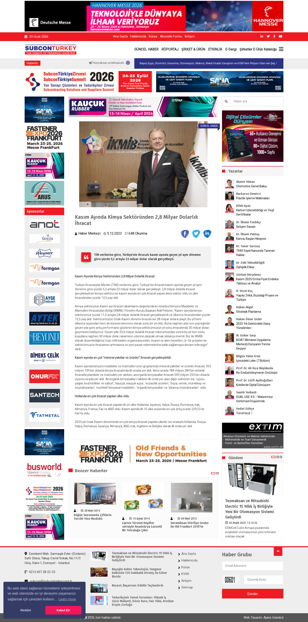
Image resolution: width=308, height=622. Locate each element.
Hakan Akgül (244, 307)
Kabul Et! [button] (63, 610)
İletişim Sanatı (251, 226)
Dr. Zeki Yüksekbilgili (250, 263)
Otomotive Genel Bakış (251, 186)
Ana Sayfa (120, 36)
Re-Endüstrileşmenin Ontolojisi (256, 372)
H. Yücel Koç (244, 291)
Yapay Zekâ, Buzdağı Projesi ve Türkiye (257, 297)
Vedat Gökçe (245, 409)
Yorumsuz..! (244, 413)
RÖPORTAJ (169, 49)
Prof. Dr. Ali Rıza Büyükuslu (254, 368)
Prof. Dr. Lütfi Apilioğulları (254, 380)
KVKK (185, 574)
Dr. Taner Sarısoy (248, 246)
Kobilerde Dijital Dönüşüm (253, 385)
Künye (153, 36)
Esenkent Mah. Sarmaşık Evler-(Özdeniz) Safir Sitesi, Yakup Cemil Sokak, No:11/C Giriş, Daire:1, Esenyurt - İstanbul (55, 558)
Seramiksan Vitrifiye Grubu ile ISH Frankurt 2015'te (189, 524)
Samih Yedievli (246, 392)
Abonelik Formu (171, 36)
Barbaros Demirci (248, 194)
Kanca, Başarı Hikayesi (251, 238)
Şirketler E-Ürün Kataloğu (258, 49)
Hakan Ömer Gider (249, 319)
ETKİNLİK (215, 49)
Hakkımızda (138, 36)
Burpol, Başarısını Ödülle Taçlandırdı (137, 585)
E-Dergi (231, 49)
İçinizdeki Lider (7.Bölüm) (253, 360)
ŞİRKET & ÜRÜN (193, 49)
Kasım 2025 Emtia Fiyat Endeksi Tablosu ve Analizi (257, 281)
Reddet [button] (25, 610)
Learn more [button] (67, 599)
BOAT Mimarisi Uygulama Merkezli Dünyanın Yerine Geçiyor (253, 344)
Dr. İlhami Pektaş (247, 234)
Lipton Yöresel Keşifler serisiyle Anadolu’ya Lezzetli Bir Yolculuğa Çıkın (142, 526)
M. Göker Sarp (246, 335)
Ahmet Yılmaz (245, 182)
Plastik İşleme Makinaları (253, 198)
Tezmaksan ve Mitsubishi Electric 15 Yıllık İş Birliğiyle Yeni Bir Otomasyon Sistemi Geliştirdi (249, 508)
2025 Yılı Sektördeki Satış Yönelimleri (253, 326)
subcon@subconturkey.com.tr (48, 581)
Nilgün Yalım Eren (248, 356)
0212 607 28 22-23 (40, 572)
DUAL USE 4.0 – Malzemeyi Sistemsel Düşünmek (254, 399)
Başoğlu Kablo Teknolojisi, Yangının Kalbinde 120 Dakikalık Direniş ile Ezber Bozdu (139, 573)
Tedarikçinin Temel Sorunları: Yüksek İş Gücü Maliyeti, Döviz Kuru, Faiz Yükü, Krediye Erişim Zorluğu (143, 601)
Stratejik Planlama (248, 311)
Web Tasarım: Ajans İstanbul (263, 617)
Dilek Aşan (243, 206)
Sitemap (187, 587)
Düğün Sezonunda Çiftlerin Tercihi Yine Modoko (92, 517)
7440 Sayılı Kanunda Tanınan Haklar (255, 253)
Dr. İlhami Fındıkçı (248, 222)
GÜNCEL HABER (146, 49)
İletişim (190, 36)
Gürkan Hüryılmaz (248, 275)
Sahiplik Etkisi (245, 267)
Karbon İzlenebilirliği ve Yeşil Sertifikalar (255, 212)
